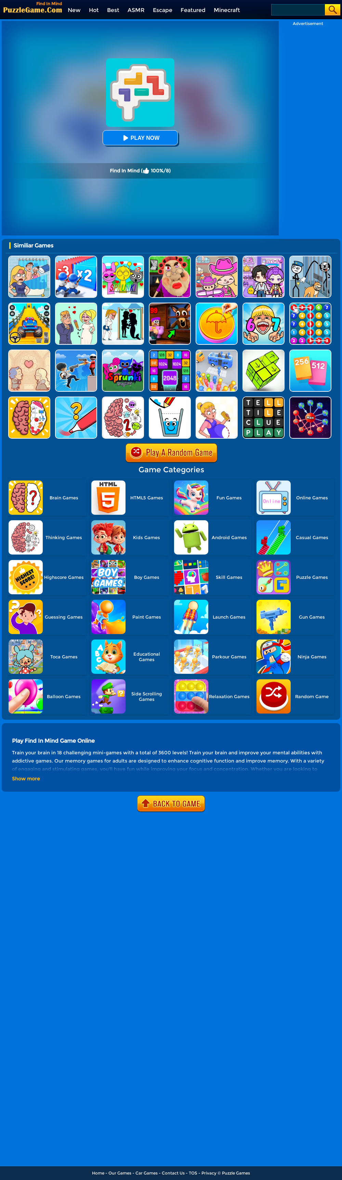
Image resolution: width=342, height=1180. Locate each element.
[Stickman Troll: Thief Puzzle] (310, 258)
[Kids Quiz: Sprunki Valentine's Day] (123, 258)
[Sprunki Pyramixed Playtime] (123, 352)
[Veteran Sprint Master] (29, 305)
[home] (32, 9)
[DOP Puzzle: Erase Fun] (29, 258)
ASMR (136, 10)
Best (113, 10)
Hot (94, 10)
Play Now (140, 138)
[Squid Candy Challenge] (217, 305)
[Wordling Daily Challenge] (263, 399)
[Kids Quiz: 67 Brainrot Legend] (263, 305)
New (74, 10)
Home (98, 1173)
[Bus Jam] (217, 352)
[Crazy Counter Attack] (76, 352)
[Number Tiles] (170, 352)
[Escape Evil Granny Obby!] (170, 258)
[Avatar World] (217, 258)
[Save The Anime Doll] (217, 399)
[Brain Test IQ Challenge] (29, 399)
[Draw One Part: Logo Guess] (76, 399)
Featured (193, 10)
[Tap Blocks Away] (263, 352)
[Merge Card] (310, 352)
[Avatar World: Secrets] (263, 258)
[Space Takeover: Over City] (310, 399)
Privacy (208, 1173)
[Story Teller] (29, 352)
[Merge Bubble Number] (310, 305)
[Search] (297, 9)
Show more (26, 779)
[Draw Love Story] (76, 305)
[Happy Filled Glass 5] (170, 399)
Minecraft (227, 10)
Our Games (119, 1173)
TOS (193, 1173)
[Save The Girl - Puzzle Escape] (123, 305)
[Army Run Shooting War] (76, 258)
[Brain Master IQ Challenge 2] (123, 399)
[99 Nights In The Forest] (170, 305)
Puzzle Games (236, 1173)
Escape (162, 10)
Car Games (146, 1173)
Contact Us (173, 1173)
